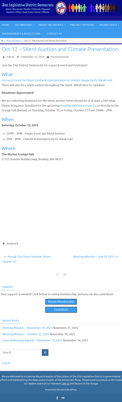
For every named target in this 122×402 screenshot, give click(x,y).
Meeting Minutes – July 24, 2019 (96, 256)
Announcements (14, 41)
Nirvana (60, 389)
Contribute (61, 309)
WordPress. (71, 389)
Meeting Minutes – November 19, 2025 (27, 328)
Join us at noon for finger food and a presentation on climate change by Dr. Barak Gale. (57, 80)
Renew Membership (61, 301)
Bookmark (12, 243)
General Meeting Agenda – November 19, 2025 (32, 340)
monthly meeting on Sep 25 (78, 105)
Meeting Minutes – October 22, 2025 (25, 334)
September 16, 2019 (32, 57)
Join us (65, 383)
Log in (6, 363)
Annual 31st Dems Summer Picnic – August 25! (27, 259)
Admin (10, 57)
